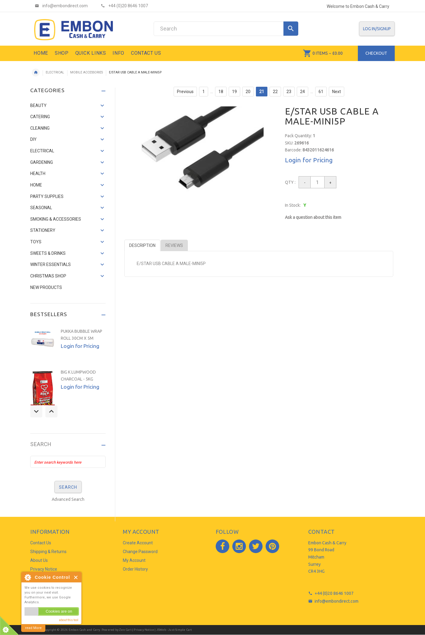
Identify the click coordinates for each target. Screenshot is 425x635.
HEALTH (37, 173)
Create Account (138, 542)
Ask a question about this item (313, 217)
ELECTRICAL (55, 72)
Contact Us (40, 542)
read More (33, 628)
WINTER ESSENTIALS (50, 264)
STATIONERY (42, 230)
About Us (39, 560)
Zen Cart (125, 629)
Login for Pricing (309, 160)
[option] (68, 345)
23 (288, 91)
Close (76, 577)
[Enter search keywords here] (68, 462)
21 (261, 91)
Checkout (376, 53)
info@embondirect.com (336, 601)
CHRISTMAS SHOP (48, 276)
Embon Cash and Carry (84, 629)
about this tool (68, 620)
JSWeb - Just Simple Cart (174, 629)
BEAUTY (38, 105)
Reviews (174, 245)
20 (248, 91)
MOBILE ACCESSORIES (86, 72)
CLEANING (40, 128)
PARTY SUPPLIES (47, 196)
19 (234, 91)
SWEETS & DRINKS (48, 253)
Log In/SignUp (377, 28)
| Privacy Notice (143, 629)
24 (302, 91)
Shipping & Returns (48, 551)
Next (336, 91)
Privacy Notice (43, 569)
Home (36, 72)
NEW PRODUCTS (46, 287)
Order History (135, 569)
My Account (134, 560)
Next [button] (51, 411)
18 (220, 91)
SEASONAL (41, 207)
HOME (36, 185)
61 (321, 91)
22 (275, 91)
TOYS (35, 241)
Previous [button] (36, 411)
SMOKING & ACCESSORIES (55, 219)
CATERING (40, 116)
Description (142, 245)
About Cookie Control (27, 577)
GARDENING (41, 162)
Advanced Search (68, 499)
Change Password (140, 551)
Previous (185, 91)
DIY (33, 139)
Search (40, 444)
